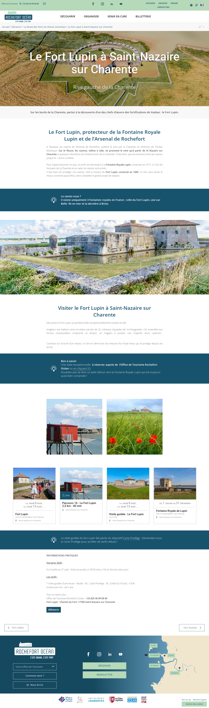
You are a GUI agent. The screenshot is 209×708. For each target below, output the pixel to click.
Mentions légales (200, 699)
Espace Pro (163, 7)
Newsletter (104, 674)
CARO (132, 699)
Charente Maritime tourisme (96, 699)
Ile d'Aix (153, 645)
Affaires (150, 3)
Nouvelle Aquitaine (116, 699)
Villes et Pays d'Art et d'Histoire (143, 699)
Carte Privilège (131, 538)
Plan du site (186, 699)
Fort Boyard (154, 655)
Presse (174, 3)
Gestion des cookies (194, 704)
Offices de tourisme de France (65, 699)
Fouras (171, 655)
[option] (34, 496)
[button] (68, 17)
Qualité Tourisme (80, 699)
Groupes (162, 3)
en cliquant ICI (82, 368)
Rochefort (174, 673)
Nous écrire (35, 684)
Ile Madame (155, 665)
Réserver (104, 665)
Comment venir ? (35, 675)
